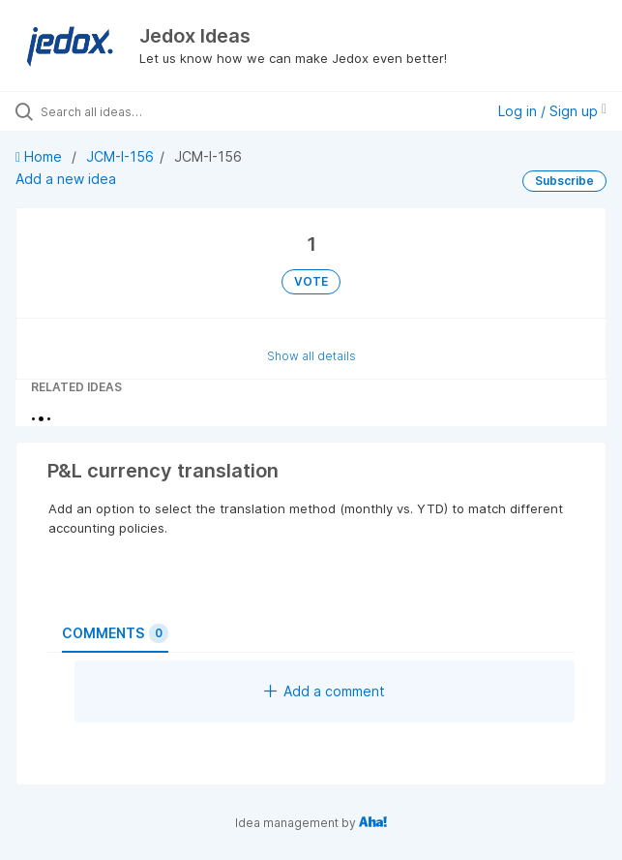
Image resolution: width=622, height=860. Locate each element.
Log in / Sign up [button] (552, 111)
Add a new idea (65, 178)
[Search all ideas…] (150, 111)
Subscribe (564, 180)
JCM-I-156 (120, 156)
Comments (115, 633)
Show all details (311, 356)
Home (40, 156)
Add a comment (324, 691)
